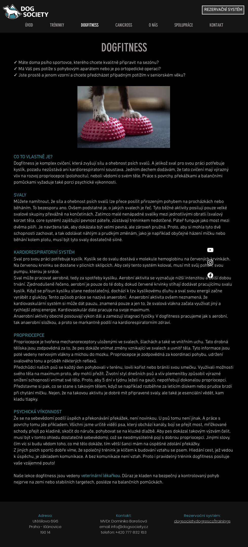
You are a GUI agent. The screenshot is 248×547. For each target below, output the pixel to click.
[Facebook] (210, 275)
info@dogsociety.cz (129, 526)
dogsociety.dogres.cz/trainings (202, 521)
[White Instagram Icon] (210, 262)
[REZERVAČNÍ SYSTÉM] (223, 10)
